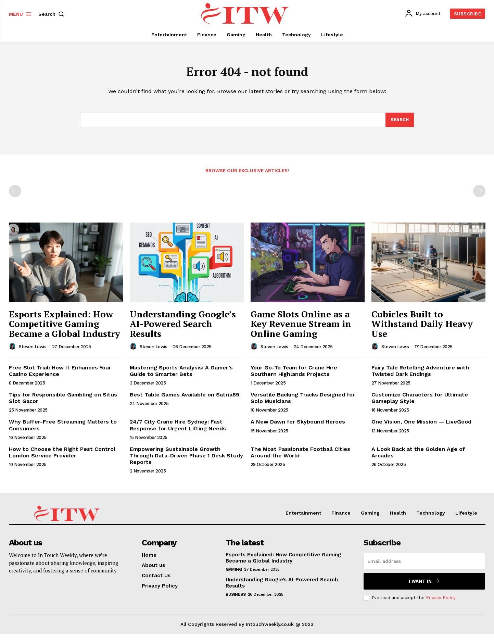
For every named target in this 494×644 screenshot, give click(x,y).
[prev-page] (15, 194)
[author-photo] (13, 349)
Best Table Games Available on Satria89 (184, 397)
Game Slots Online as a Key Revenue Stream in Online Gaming (301, 326)
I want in (424, 584)
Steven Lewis (32, 349)
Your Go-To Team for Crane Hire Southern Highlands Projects (294, 373)
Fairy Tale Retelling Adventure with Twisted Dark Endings (420, 373)
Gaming (234, 572)
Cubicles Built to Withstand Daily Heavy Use (422, 326)
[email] (424, 564)
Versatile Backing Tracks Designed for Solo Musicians (303, 400)
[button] (52, 14)
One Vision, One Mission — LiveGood (421, 424)
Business (235, 597)
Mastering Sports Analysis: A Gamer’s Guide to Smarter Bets (181, 373)
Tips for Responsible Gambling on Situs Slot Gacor (63, 400)
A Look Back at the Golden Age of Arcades (418, 455)
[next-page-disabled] (479, 194)
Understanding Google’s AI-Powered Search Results (183, 326)
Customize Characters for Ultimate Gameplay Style (419, 400)
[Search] (399, 122)
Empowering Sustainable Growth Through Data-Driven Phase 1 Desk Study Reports (186, 458)
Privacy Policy (440, 600)
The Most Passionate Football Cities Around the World (300, 455)
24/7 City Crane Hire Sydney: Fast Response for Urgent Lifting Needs (178, 427)
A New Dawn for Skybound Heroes (298, 424)
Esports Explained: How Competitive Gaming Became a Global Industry (64, 326)
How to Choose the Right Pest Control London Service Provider (62, 455)
